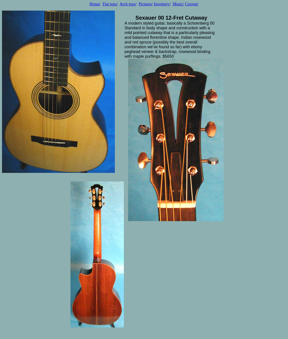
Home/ (94, 4)
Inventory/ (162, 4)
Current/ (192, 4)
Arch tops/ (128, 4)
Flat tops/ (110, 4)
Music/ (178, 4)
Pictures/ (146, 4)
